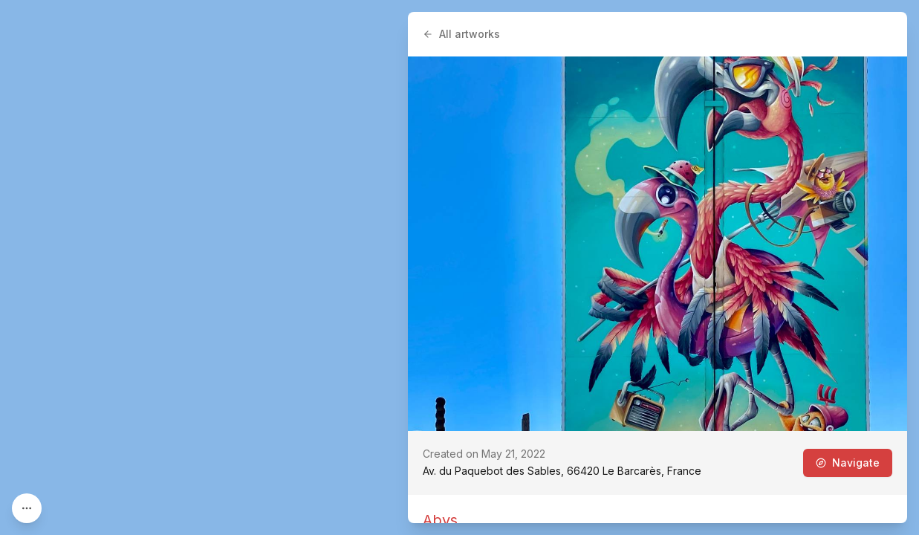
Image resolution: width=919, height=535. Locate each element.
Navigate (848, 462)
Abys (440, 520)
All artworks (461, 33)
